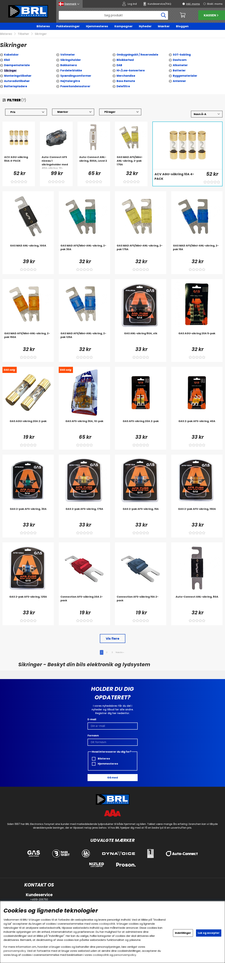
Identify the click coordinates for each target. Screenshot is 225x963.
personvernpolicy (15, 951)
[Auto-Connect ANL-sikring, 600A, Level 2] (94, 163)
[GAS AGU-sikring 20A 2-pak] (28, 427)
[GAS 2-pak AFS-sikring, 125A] (28, 602)
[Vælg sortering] (207, 114)
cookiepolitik (107, 924)
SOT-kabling (182, 55)
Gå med (112, 777)
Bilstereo (43, 26)
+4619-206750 (39, 899)
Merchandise (126, 76)
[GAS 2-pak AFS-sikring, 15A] (140, 514)
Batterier (179, 70)
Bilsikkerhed (125, 60)
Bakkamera (68, 65)
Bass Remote (126, 81)
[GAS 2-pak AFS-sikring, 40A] (197, 427)
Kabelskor (11, 55)
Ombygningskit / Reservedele (137, 55)
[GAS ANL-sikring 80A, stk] (140, 339)
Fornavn (93, 735)
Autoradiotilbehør (17, 81)
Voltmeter (67, 55)
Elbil (7, 60)
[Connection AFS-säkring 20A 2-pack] (84, 602)
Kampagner (123, 26)
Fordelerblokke (71, 70)
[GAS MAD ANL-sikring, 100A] (28, 251)
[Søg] (113, 15)
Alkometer (180, 65)
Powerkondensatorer (75, 86)
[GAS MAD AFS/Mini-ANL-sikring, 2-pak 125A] (84, 339)
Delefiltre (123, 86)
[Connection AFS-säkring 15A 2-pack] (140, 602)
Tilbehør (23, 34)
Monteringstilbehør (17, 76)
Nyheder (145, 26)
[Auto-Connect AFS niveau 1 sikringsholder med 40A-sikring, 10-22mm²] (56, 163)
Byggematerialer (185, 76)
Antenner (179, 81)
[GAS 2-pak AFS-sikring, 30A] (28, 514)
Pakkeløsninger (68, 26)
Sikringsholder (70, 60)
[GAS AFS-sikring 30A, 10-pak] (84, 427)
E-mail (92, 719)
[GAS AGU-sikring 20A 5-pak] (197, 339)
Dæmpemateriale (17, 65)
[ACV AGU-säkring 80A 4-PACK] (18, 163)
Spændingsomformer (75, 76)
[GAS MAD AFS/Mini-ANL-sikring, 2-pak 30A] (84, 251)
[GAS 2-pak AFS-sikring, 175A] (84, 514)
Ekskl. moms (215, 4)
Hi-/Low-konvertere (131, 70)
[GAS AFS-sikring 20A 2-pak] (140, 427)
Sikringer (41, 34)
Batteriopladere (15, 86)
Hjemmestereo (97, 26)
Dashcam (180, 60)
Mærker (164, 26)
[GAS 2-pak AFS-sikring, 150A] (197, 514)
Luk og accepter (209, 933)
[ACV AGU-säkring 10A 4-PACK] (177, 179)
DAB (119, 65)
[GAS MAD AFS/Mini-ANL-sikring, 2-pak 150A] (28, 339)
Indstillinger (183, 933)
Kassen (211, 15)
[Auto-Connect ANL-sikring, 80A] (197, 602)
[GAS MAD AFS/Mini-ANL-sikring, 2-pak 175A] (131, 163)
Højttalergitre (70, 81)
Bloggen (182, 26)
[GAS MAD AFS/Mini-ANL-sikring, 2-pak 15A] (197, 251)
